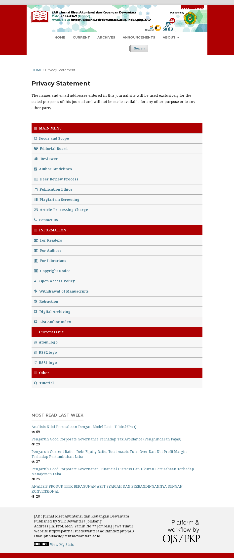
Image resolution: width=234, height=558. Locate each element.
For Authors (47, 250)
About (170, 37)
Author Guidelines (53, 169)
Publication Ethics (53, 189)
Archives (106, 37)
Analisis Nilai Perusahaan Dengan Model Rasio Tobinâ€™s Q (84, 426)
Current (81, 37)
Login (200, 9)
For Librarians (50, 260)
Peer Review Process (56, 179)
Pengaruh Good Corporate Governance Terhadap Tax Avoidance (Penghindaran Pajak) (106, 439)
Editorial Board (51, 148)
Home (60, 37)
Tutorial (44, 383)
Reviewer (46, 158)
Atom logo (46, 342)
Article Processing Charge (61, 209)
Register (181, 9)
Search (139, 48)
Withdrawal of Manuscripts (61, 291)
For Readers (48, 240)
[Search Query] (108, 48)
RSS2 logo (46, 352)
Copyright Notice (52, 270)
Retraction (46, 301)
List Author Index (52, 321)
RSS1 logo (46, 362)
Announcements (139, 37)
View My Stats (62, 544)
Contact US (46, 219)
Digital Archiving (52, 311)
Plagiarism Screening (56, 199)
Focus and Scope (51, 138)
